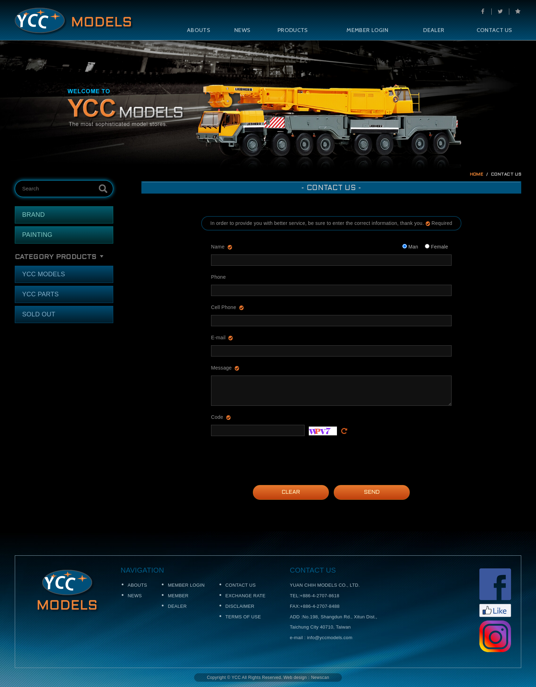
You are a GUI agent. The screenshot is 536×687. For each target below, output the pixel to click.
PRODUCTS (292, 30)
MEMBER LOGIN (367, 30)
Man (410, 247)
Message (221, 368)
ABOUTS (198, 30)
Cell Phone (223, 307)
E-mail (218, 337)
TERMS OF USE (243, 616)
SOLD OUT (38, 314)
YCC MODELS (43, 274)
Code (217, 417)
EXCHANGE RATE (245, 595)
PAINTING (37, 234)
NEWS (242, 30)
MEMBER (178, 595)
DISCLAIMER (239, 606)
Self (74, 21)
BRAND (33, 214)
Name (218, 247)
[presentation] (264, 455)
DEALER (433, 30)
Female (436, 247)
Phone (218, 277)
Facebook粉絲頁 (495, 592)
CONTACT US (494, 30)
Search (103, 188)
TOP (519, 540)
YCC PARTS (40, 294)
